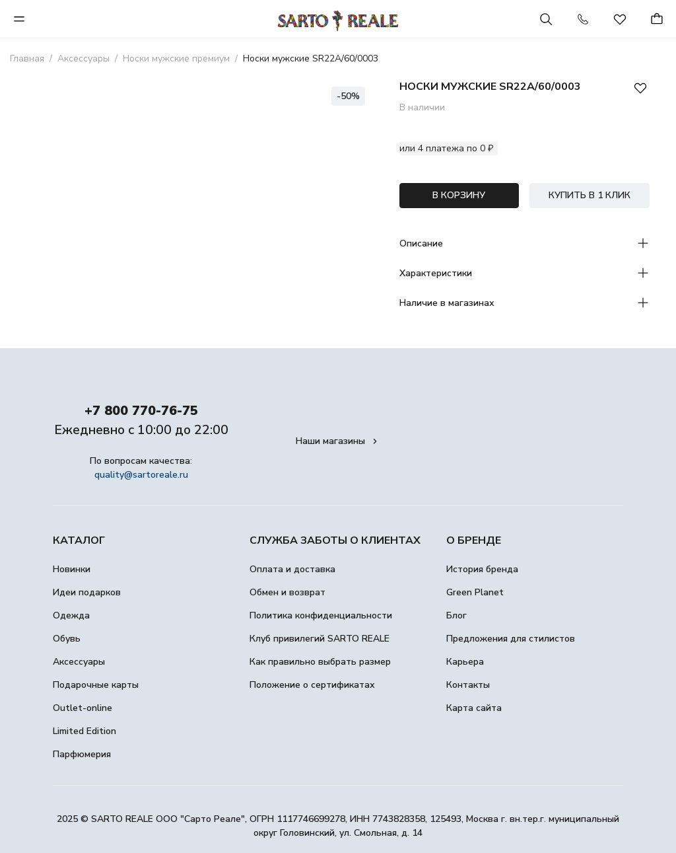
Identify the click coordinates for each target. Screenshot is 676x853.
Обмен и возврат (287, 592)
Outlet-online (82, 708)
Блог (456, 615)
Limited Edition (84, 731)
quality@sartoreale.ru (141, 474)
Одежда (71, 615)
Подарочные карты (96, 685)
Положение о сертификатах (312, 685)
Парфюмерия (82, 754)
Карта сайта (474, 708)
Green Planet (475, 592)
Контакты (468, 685)
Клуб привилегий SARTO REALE (319, 638)
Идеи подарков (87, 592)
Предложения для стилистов (510, 638)
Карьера (465, 661)
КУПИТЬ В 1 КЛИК (589, 195)
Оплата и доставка (292, 569)
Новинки (71, 569)
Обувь (67, 638)
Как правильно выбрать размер (320, 661)
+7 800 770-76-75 (141, 411)
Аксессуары (79, 661)
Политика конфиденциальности (321, 615)
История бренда (482, 569)
